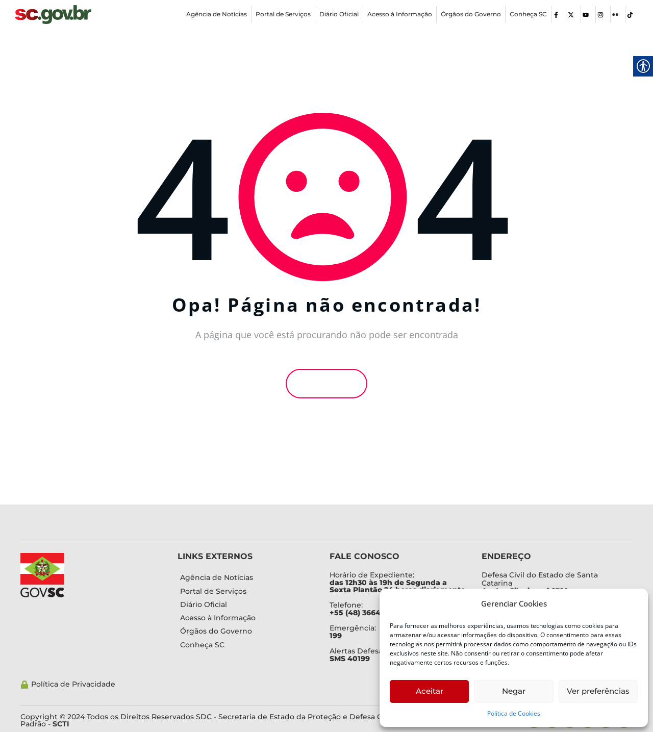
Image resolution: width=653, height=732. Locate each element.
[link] (53, 14)
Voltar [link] (326, 383)
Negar (513, 691)
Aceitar (429, 691)
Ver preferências (598, 691)
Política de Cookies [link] (513, 713)
